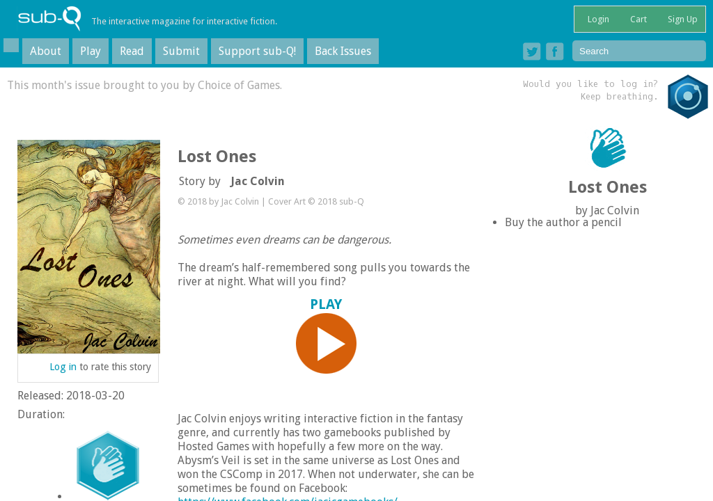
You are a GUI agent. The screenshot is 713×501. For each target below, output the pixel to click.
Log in (63, 366)
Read (132, 51)
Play (90, 51)
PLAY (327, 335)
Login (597, 19)
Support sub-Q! (257, 51)
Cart (637, 19)
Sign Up (682, 19)
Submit (181, 51)
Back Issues (343, 51)
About (45, 51)
